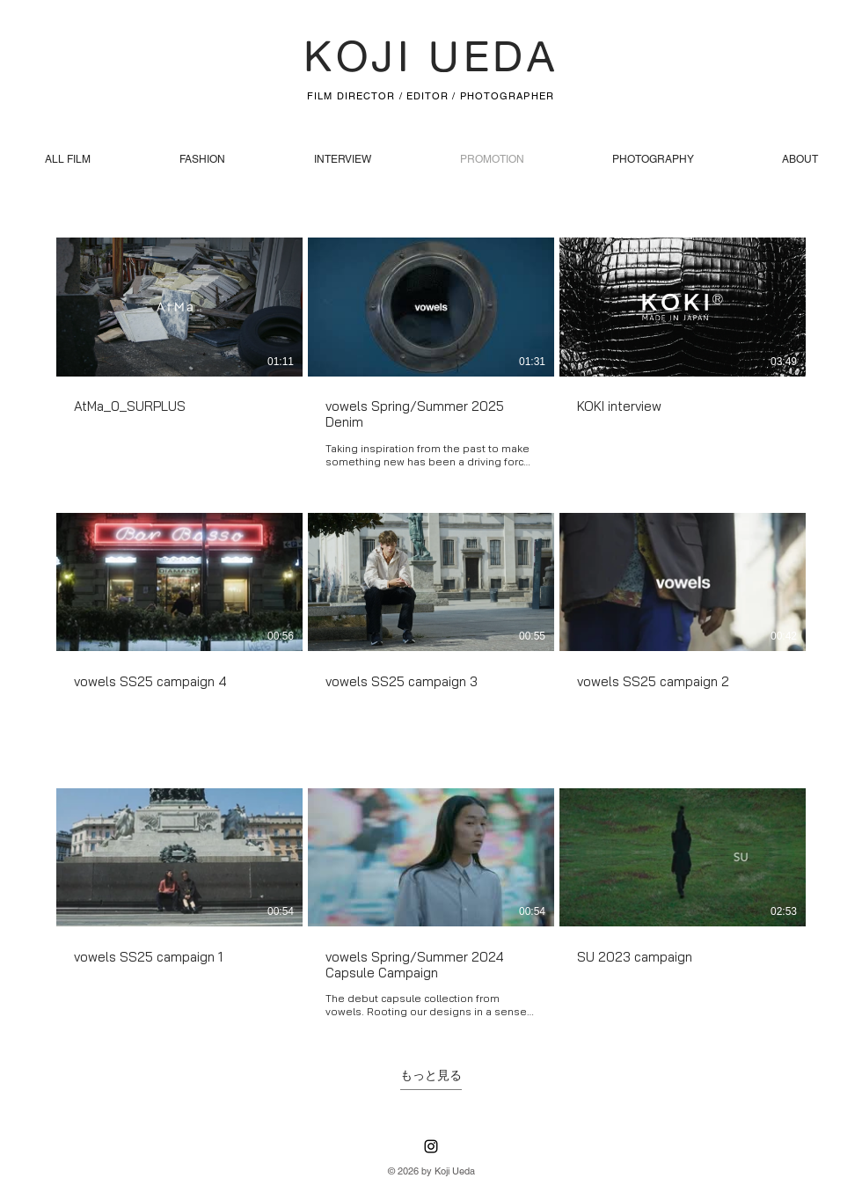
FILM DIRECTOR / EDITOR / (383, 96)
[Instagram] (431, 1146)
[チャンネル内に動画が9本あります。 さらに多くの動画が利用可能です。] (431, 628)
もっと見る (431, 1075)
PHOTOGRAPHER (507, 96)
